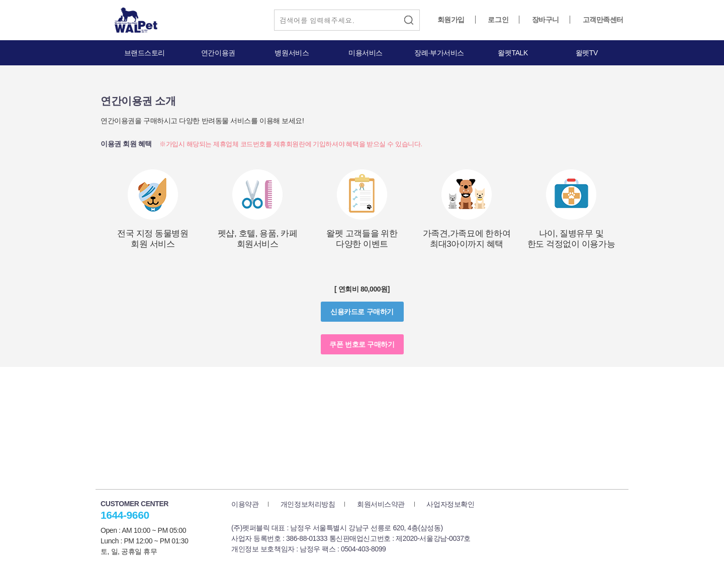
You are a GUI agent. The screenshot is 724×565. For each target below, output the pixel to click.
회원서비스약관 (381, 504)
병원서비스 (292, 53)
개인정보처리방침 (308, 504)
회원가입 (451, 20)
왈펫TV (587, 53)
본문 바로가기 (0, 0)
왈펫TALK (512, 53)
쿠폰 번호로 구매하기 (361, 344)
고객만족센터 (603, 20)
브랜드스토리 (144, 53)
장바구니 (545, 20)
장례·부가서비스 (439, 53)
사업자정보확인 (450, 504)
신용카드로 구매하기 (362, 312)
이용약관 (244, 504)
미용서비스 (365, 53)
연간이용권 (218, 53)
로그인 (498, 20)
